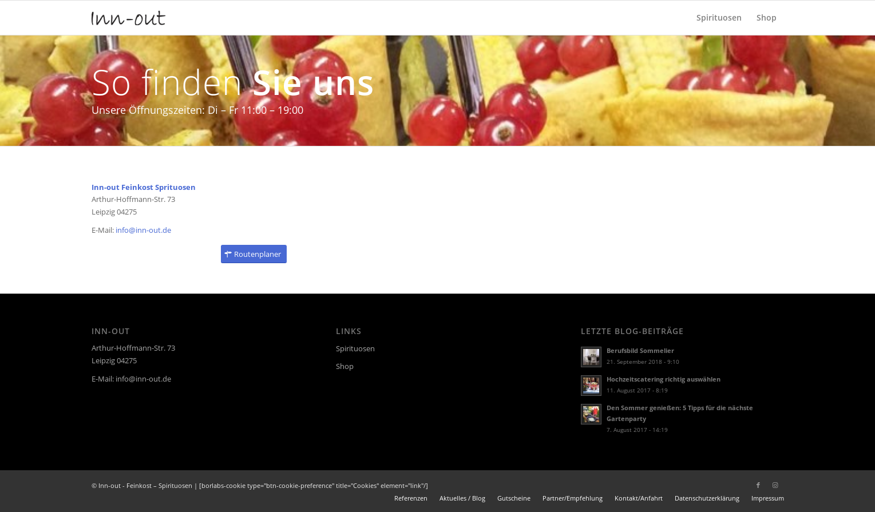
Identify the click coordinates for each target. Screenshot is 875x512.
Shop (345, 366)
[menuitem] (719, 18)
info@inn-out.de (143, 230)
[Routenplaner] (254, 254)
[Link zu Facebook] (758, 485)
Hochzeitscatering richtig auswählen (663, 379)
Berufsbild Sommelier (640, 350)
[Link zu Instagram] (775, 485)
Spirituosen (355, 348)
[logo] (129, 18)
